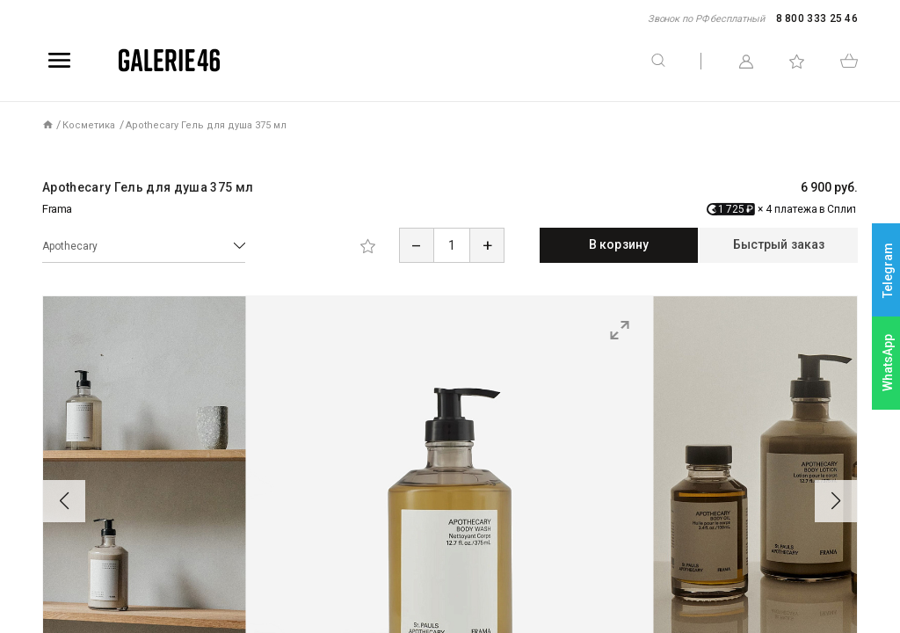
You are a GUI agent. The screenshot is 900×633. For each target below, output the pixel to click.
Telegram (888, 270)
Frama (57, 208)
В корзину (619, 244)
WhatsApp (888, 362)
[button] (64, 501)
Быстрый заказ (778, 244)
